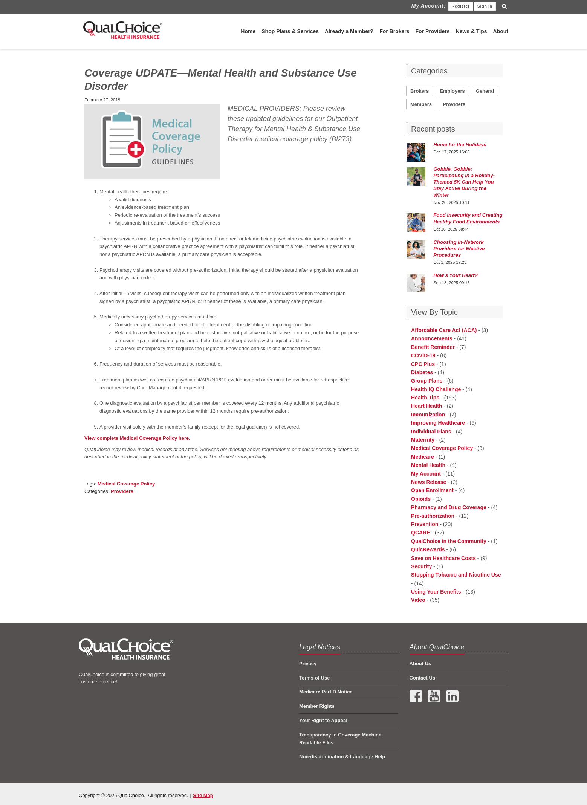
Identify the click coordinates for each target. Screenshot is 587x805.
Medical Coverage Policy (126, 484)
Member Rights (317, 706)
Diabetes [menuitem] (422, 372)
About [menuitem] (500, 31)
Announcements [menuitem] (431, 338)
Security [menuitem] (421, 566)
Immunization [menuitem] (428, 415)
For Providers (433, 31)
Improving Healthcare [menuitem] (438, 423)
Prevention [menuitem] (424, 524)
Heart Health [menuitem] (426, 406)
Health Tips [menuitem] (425, 398)
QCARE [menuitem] (420, 533)
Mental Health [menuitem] (428, 465)
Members (421, 104)
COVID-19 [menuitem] (423, 355)
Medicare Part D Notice (326, 692)
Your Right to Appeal (323, 720)
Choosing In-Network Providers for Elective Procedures (459, 248)
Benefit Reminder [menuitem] (433, 347)
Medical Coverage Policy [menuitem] (442, 448)
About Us (420, 663)
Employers (452, 91)
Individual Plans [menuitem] (431, 432)
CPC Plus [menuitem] (423, 364)
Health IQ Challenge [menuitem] (436, 389)
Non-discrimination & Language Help (342, 756)
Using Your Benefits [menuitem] (436, 592)
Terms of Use (314, 678)
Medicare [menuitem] (422, 457)
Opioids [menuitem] (421, 499)
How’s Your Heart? (455, 275)
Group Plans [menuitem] (426, 381)
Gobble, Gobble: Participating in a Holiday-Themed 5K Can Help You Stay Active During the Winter (464, 182)
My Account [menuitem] (426, 474)
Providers (122, 491)
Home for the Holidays (459, 144)
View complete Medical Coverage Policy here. (137, 438)
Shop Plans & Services (290, 31)
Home (248, 31)
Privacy (307, 663)
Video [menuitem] (418, 600)
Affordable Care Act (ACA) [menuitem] (444, 330)
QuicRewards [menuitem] (428, 549)
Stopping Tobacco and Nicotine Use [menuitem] (456, 575)
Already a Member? (349, 31)
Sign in (484, 6)
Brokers (419, 91)
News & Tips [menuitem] (471, 31)
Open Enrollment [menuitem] (432, 490)
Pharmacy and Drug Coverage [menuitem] (448, 507)
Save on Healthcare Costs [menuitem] (443, 558)
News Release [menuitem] (428, 482)
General (485, 91)
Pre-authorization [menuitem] (432, 516)
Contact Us (423, 678)
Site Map (203, 795)
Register (461, 6)
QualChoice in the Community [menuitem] (448, 541)
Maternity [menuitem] (422, 440)
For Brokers (394, 31)
